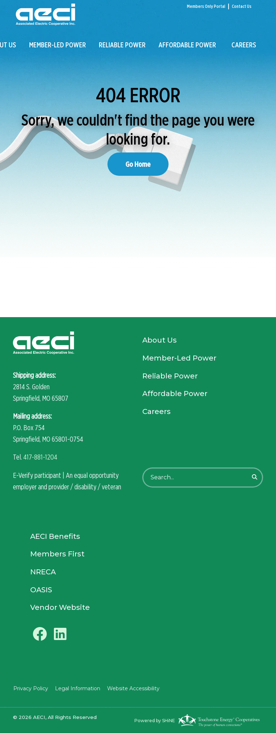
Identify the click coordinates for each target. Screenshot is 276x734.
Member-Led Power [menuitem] (57, 45)
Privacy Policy (30, 689)
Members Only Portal (206, 6)
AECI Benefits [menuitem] (55, 536)
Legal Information (77, 689)
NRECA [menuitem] (43, 572)
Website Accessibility (132, 689)
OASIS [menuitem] (41, 590)
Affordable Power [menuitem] (187, 45)
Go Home (138, 164)
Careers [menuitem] (243, 45)
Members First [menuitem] (57, 554)
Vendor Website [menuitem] (60, 608)
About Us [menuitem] (159, 341)
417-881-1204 (40, 457)
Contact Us (242, 6)
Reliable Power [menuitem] (122, 45)
